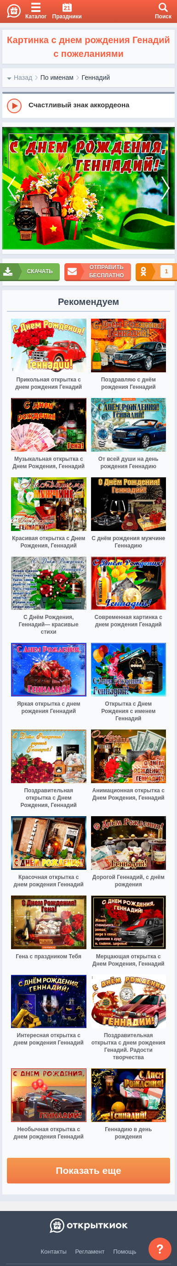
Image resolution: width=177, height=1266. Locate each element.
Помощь (124, 1251)
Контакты (54, 1251)
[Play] (14, 106)
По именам (57, 77)
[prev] (11, 188)
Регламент (90, 1251)
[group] (88, 105)
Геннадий (96, 77)
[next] (165, 188)
